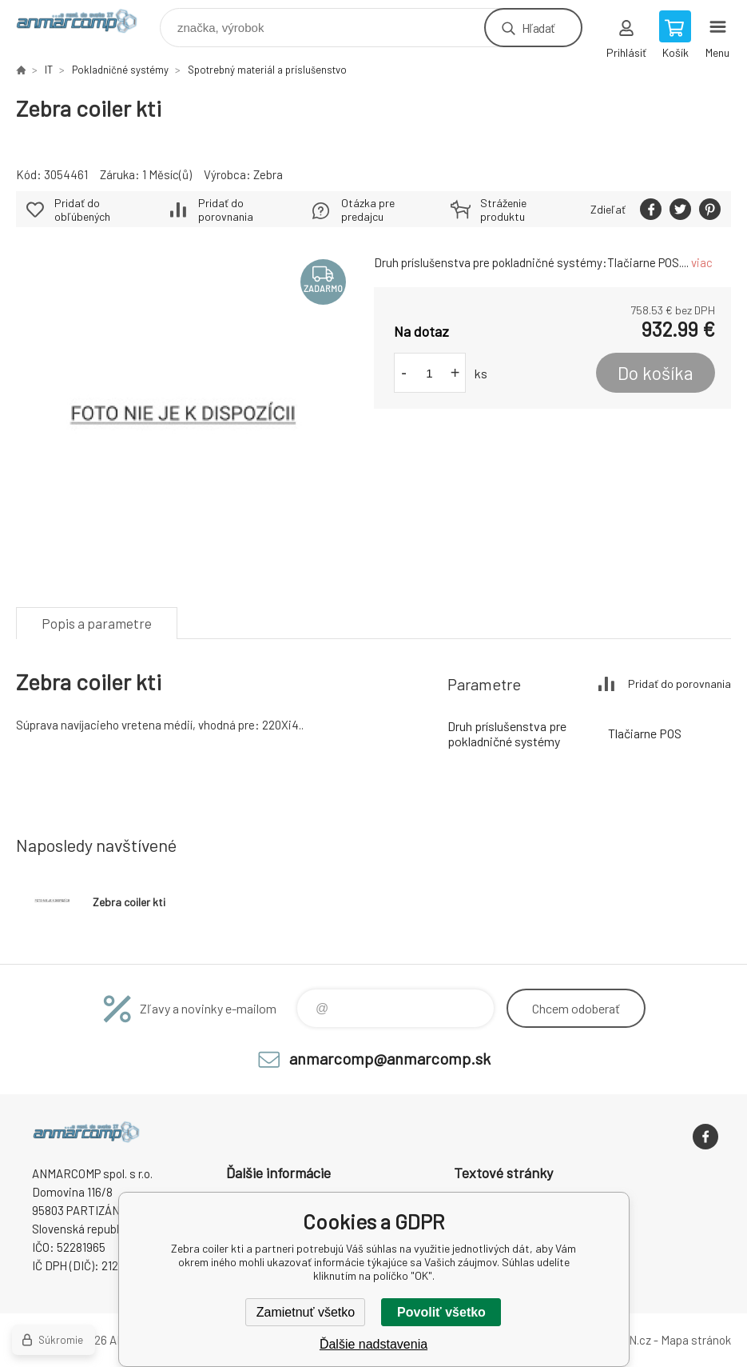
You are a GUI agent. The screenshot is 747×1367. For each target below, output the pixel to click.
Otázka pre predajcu (368, 210)
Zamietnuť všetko (305, 1312)
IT (49, 69)
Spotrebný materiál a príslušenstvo (267, 69)
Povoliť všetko (441, 1312)
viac (702, 262)
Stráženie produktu (503, 210)
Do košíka (655, 373)
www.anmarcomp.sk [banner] (86, 23)
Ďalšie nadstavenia (373, 1344)
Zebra (268, 174)
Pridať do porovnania (225, 210)
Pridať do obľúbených (82, 210)
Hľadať (538, 27)
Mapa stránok (696, 1340)
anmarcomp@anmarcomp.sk (390, 1058)
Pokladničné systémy (120, 69)
